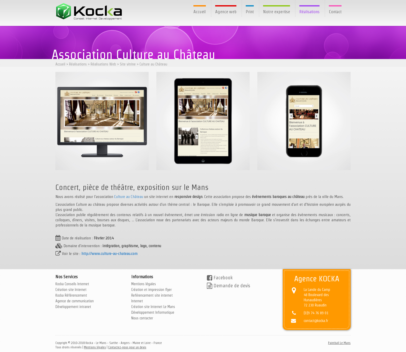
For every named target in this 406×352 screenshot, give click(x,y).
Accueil (199, 11)
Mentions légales (143, 284)
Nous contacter (142, 318)
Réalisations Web (103, 64)
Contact (335, 11)
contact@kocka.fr (316, 321)
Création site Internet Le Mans (153, 307)
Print (250, 11)
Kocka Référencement (71, 295)
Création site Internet (70, 290)
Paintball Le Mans (339, 342)
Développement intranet (73, 307)
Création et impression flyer (151, 290)
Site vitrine (128, 64)
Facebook (220, 277)
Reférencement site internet (152, 295)
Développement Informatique (152, 312)
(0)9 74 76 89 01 (316, 313)
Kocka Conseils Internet (72, 284)
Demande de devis (228, 285)
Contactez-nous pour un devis (127, 347)
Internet (137, 301)
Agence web (225, 11)
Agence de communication (74, 301)
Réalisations (309, 11)
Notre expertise (276, 11)
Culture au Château (153, 64)
